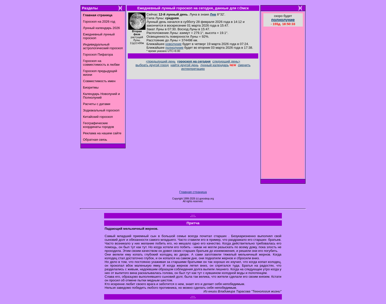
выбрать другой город (152, 65)
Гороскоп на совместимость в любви (101, 62)
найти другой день (185, 65)
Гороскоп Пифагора (98, 54)
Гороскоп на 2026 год (99, 21)
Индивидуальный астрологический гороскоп (103, 46)
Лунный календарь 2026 (101, 28)
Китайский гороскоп (98, 117)
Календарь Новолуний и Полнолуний (101, 95)
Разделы (90, 8)
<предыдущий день (160, 61)
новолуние (173, 44)
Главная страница (193, 192)
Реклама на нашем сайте (102, 133)
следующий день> (226, 61)
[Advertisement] (283, 103)
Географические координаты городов (98, 125)
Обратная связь (95, 139)
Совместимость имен (99, 81)
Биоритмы (90, 87)
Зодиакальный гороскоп (101, 110)
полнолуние (174, 47)
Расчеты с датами (96, 104)
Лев (213, 14)
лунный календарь (214, 65)
